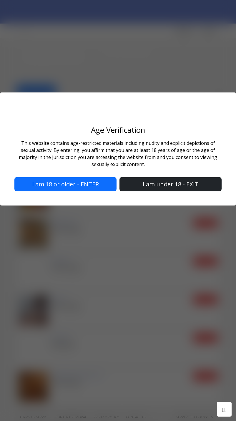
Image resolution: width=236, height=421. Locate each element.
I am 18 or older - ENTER (65, 184)
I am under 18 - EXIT (171, 184)
